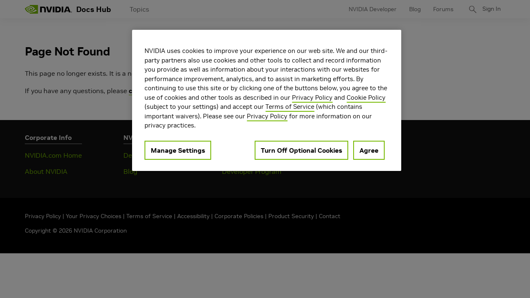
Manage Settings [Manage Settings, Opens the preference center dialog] (178, 150)
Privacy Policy (312, 97)
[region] (266, 100)
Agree (368, 150)
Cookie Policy (366, 97)
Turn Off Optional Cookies (301, 150)
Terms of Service (289, 107)
